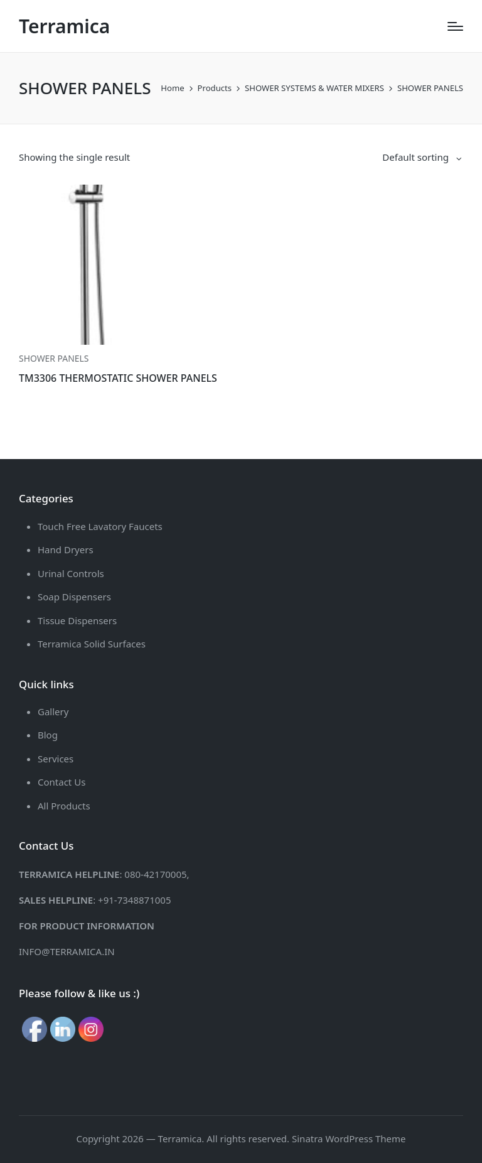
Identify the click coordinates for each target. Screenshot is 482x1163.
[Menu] (455, 26)
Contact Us (61, 782)
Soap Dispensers (74, 596)
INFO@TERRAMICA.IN (67, 951)
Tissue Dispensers (77, 620)
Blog (48, 734)
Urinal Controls (71, 573)
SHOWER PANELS (53, 358)
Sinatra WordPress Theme (349, 1138)
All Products (64, 805)
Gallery (53, 711)
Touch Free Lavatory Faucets (100, 526)
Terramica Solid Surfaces (92, 643)
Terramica (64, 26)
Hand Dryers (66, 549)
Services (55, 758)
